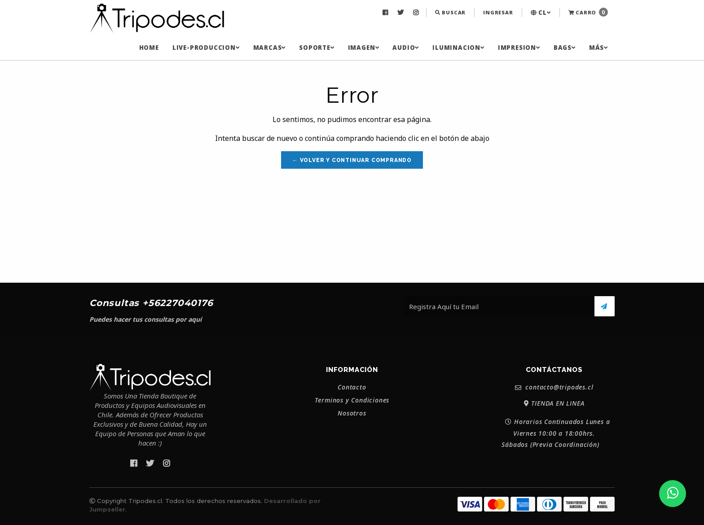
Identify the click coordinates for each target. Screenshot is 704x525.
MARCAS (269, 48)
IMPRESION (519, 48)
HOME (149, 48)
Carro (588, 12)
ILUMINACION (458, 48)
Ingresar (498, 12)
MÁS (598, 48)
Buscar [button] (450, 12)
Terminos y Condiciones (352, 400)
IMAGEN (363, 48)
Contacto (352, 387)
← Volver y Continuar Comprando (352, 160)
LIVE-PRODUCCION (206, 48)
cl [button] (541, 13)
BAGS (565, 48)
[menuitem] (386, 13)
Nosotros (352, 413)
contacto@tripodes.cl (554, 387)
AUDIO (405, 48)
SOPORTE (316, 48)
